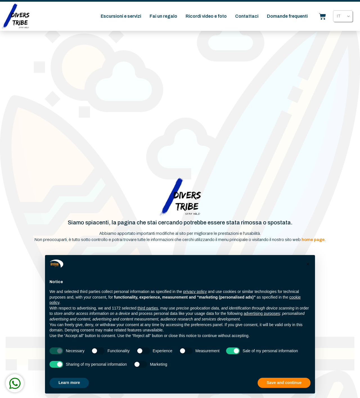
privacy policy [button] (195, 291)
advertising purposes (262, 313)
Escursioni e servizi (121, 17)
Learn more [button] (69, 382)
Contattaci (246, 17)
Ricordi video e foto (206, 17)
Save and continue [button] (284, 382)
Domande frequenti (287, 17)
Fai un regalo (163, 17)
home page (313, 239)
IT (339, 17)
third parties (148, 308)
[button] (307, 264)
